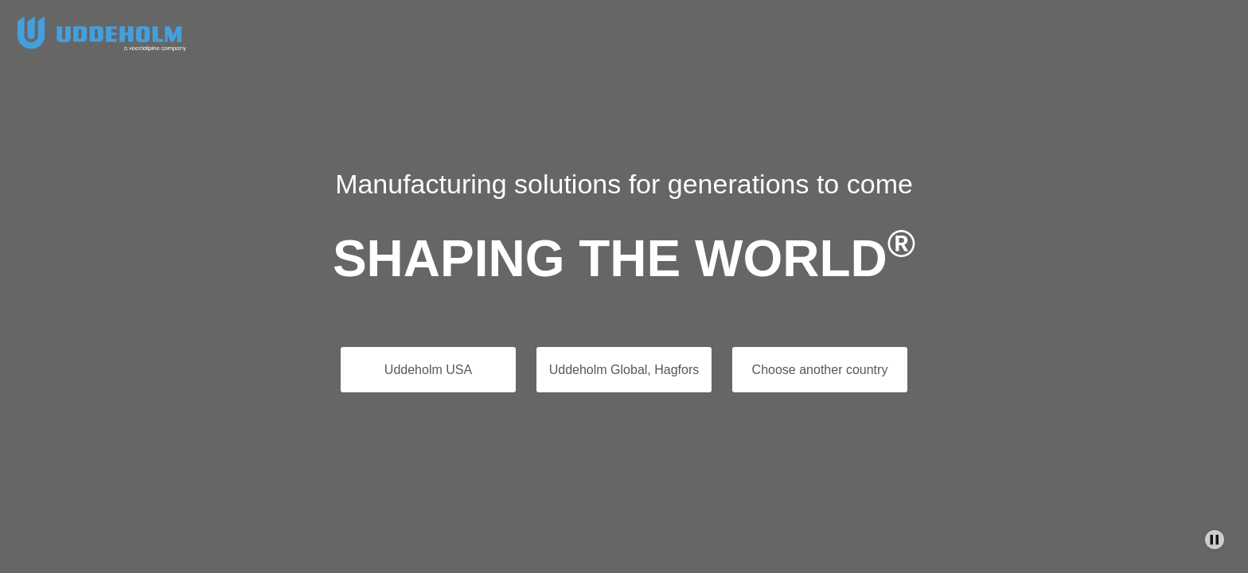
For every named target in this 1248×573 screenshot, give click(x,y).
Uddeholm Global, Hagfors (624, 369)
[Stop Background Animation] (1214, 539)
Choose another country (820, 369)
